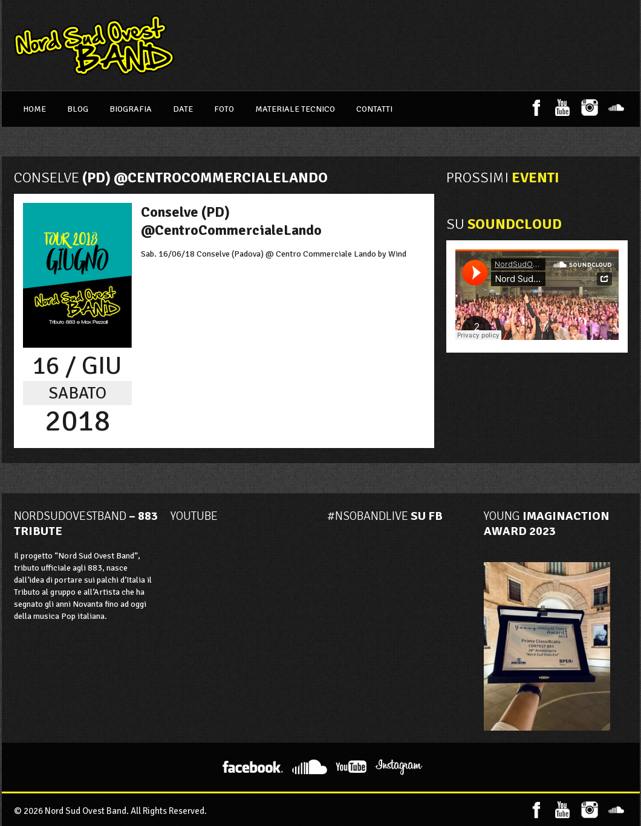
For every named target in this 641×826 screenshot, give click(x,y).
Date (183, 109)
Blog (77, 109)
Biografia (130, 109)
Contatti (374, 109)
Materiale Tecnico (295, 109)
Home (34, 109)
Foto (224, 109)
